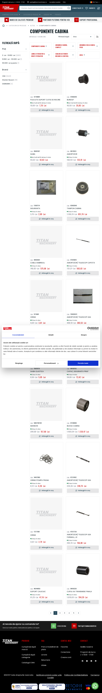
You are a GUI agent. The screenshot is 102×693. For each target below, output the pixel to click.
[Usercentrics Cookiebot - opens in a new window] (89, 328)
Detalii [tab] (51, 335)
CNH (6, 76)
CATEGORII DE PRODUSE (17, 25)
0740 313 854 (58, 626)
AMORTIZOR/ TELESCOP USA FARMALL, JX (79, 535)
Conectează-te (77, 8)
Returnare (45, 660)
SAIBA (32, 154)
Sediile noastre (86, 647)
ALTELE (32, 25)
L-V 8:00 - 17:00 (86, 654)
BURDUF (70, 99)
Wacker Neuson (10, 80)
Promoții (58, 14)
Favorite (92, 8)
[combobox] (47, 8)
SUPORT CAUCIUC (38, 591)
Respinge (19, 363)
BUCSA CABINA (73, 426)
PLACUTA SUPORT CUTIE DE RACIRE (45, 99)
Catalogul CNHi (28, 662)
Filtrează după (63, 37)
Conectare (65, 652)
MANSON (34, 426)
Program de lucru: (88, 652)
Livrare (44, 654)
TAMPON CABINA (74, 208)
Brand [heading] (5, 69)
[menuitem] (11, 14)
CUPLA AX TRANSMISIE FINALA (79, 591)
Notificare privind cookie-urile (49, 675)
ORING (33, 317)
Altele (43, 665)
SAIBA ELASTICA (37, 371)
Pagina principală (3, 25)
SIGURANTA (35, 208)
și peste (10, 63)
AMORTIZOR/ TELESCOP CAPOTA (81, 262)
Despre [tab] (84, 335)
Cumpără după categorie (28, 656)
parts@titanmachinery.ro (84, 626)
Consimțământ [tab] (18, 335)
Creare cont (66, 657)
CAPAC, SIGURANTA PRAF (77, 371)
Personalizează (51, 363)
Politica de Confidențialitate (76, 675)
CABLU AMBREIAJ (37, 262)
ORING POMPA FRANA (39, 480)
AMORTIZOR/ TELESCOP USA (79, 317)
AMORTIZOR (72, 154)
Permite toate (83, 363)
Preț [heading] (4, 49)
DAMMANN (7, 84)
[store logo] (9, 8)
